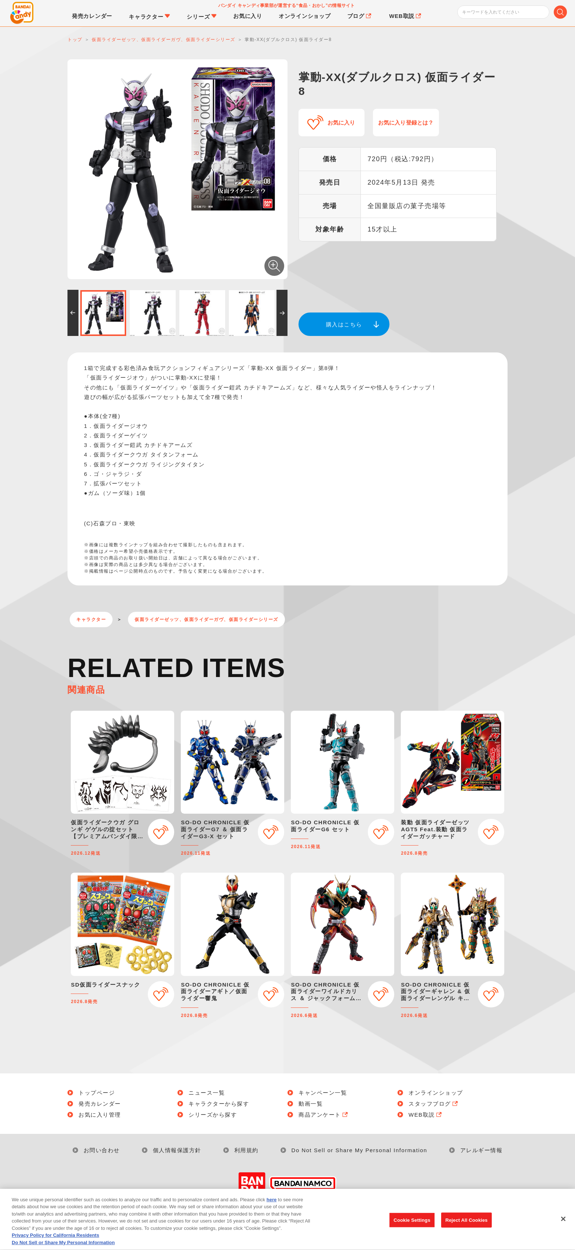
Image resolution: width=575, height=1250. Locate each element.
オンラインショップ (436, 1092)
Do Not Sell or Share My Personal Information (359, 1150)
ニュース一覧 (206, 1092)
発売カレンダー (99, 1103)
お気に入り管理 (99, 1114)
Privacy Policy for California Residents (55, 1243)
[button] (72, 313)
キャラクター (91, 619)
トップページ (96, 1092)
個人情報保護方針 (177, 1150)
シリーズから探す (212, 1114)
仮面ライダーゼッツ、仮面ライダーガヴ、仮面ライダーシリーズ (206, 619)
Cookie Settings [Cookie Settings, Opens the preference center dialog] (411, 1228)
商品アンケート (324, 1114)
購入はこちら (344, 324)
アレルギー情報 (481, 1150)
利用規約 (246, 1150)
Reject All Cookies (466, 1228)
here (271, 1207)
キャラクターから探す (218, 1103)
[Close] (563, 1226)
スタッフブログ (434, 1103)
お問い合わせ (102, 1150)
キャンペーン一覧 (323, 1092)
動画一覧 (311, 1103)
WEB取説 (426, 1114)
